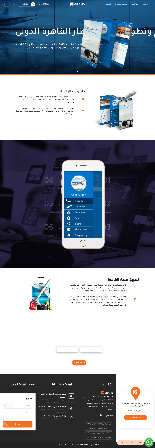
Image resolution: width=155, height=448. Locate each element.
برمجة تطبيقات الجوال (23, 384)
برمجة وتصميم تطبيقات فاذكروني (52, 407)
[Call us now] (33, 4)
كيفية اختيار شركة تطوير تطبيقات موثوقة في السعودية (98, 429)
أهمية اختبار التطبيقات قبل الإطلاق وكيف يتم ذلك (99, 433)
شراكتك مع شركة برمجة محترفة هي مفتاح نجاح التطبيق (98, 438)
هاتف (28, 406)
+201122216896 (24, 4)
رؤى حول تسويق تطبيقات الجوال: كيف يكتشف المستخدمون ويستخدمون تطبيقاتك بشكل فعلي (99, 424)
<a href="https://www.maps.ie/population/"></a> (135, 406)
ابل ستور (122, 349)
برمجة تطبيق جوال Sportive (55, 416)
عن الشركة (107, 384)
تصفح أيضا (106, 415)
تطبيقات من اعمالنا (63, 384)
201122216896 (132, 410)
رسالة (28, 412)
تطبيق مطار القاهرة (70, 92)
